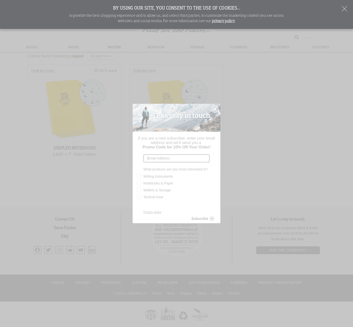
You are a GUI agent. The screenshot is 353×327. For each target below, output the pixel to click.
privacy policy (223, 21)
